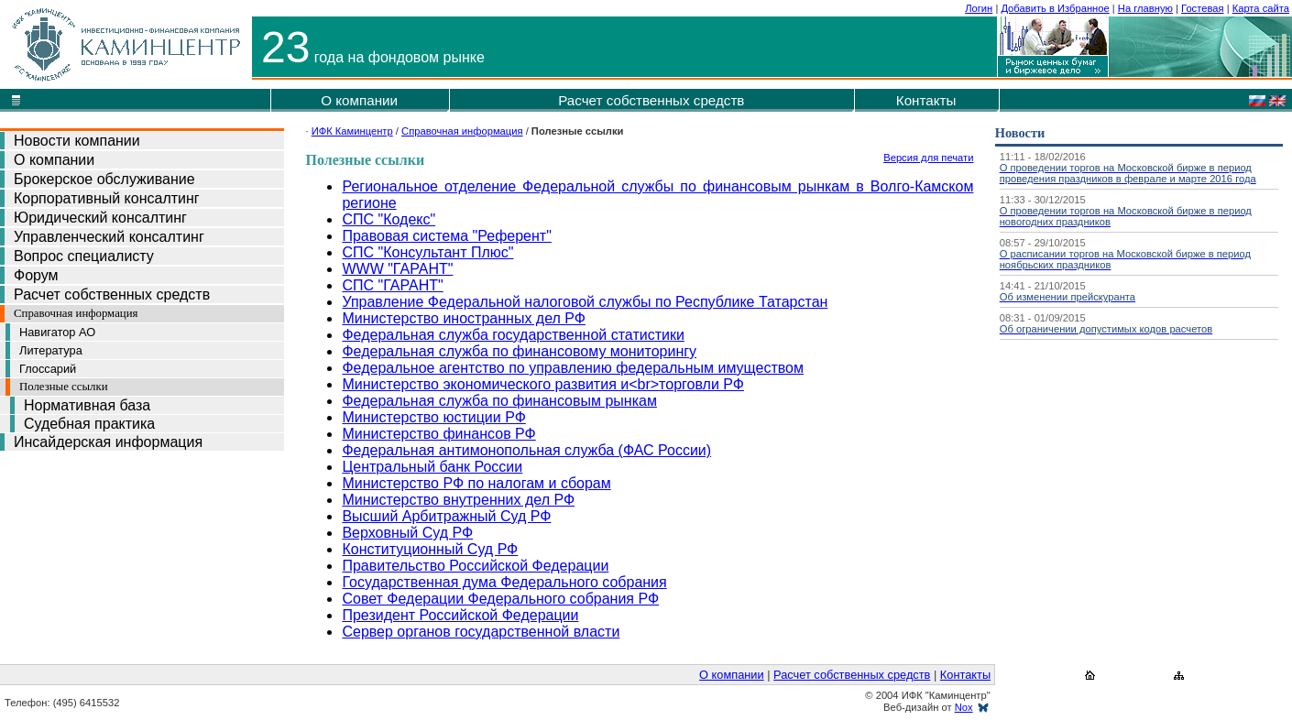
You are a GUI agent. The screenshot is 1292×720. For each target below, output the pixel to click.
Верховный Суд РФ (407, 532)
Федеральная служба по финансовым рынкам (499, 401)
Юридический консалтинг (100, 217)
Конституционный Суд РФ (430, 549)
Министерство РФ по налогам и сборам (476, 483)
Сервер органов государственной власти (480, 631)
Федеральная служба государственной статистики (513, 335)
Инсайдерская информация (108, 442)
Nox (964, 707)
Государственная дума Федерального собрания (504, 582)
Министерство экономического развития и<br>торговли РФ (542, 384)
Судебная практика (89, 423)
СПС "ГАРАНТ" (392, 285)
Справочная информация (75, 313)
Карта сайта (1260, 8)
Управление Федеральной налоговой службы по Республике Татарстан (584, 302)
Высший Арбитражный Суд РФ (446, 516)
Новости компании (77, 140)
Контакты (926, 100)
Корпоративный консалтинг (107, 198)
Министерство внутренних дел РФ (458, 499)
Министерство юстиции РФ (433, 417)
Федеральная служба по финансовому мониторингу (519, 351)
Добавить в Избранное (1055, 8)
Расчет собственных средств (651, 100)
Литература (50, 350)
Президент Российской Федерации (460, 615)
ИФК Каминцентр (352, 130)
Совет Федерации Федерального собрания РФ (500, 598)
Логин (978, 8)
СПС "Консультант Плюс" (427, 252)
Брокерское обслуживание (104, 179)
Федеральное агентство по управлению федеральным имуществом (573, 368)
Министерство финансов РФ (438, 434)
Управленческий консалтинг (109, 237)
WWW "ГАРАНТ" (397, 269)
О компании (359, 100)
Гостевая (1202, 8)
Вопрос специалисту (84, 256)
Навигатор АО (57, 332)
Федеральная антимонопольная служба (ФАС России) (526, 450)
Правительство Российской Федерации (475, 565)
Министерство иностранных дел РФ (464, 318)
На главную (1145, 8)
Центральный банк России (432, 467)
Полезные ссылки (63, 386)
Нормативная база (87, 405)
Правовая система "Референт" (446, 236)
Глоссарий (47, 369)
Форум (36, 275)
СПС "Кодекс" (388, 219)
